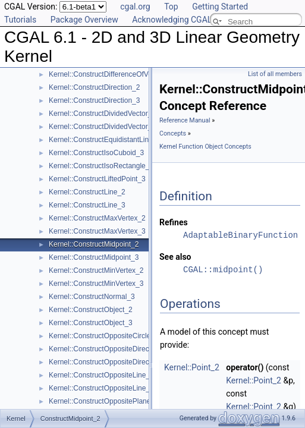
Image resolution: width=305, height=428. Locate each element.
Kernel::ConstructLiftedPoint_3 (97, 179)
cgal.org (135, 6)
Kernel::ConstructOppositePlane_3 (104, 401)
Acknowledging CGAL (172, 19)
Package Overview (84, 19)
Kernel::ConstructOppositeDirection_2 (108, 349)
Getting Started (220, 6)
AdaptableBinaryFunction (240, 235)
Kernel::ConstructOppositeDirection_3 (108, 362)
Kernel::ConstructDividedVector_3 (102, 126)
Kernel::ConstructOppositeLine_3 (101, 388)
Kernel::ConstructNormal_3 (92, 296)
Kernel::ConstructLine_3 (87, 205)
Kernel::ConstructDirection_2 (94, 87)
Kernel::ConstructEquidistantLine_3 (105, 140)
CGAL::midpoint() (223, 269)
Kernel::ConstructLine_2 (87, 192)
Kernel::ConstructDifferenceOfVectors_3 (112, 74)
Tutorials (20, 19)
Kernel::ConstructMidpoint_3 (94, 257)
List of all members (275, 74)
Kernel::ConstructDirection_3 (94, 100)
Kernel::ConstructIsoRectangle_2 (101, 166)
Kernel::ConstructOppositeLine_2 (101, 375)
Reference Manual (184, 120)
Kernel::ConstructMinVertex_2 (96, 270)
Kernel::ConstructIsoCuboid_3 (96, 153)
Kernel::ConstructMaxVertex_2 (97, 218)
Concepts (172, 133)
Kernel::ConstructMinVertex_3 (96, 283)
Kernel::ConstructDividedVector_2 (102, 113)
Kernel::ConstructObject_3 (91, 323)
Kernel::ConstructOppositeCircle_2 (104, 336)
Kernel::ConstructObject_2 (91, 310)
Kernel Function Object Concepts (205, 146)
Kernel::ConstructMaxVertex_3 (97, 231)
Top (171, 6)
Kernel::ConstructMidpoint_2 (94, 244)
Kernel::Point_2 (191, 367)
